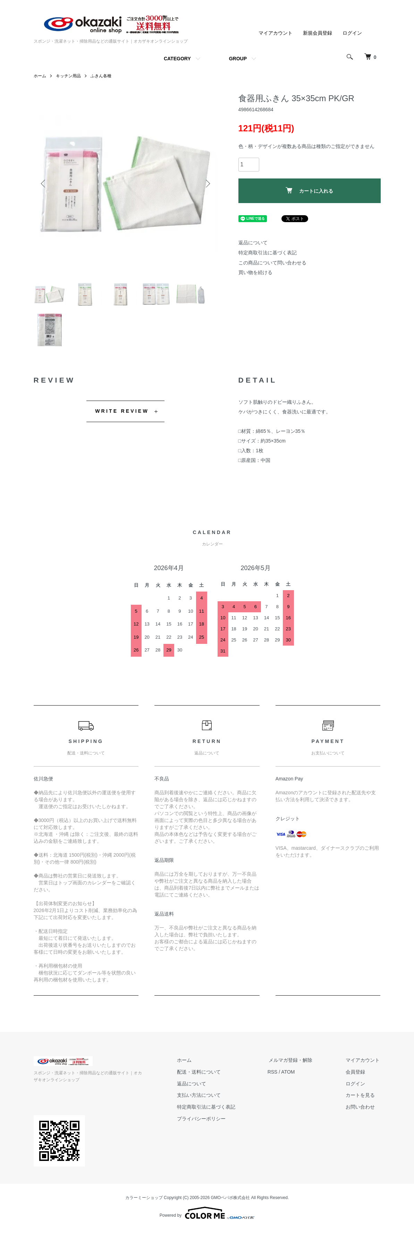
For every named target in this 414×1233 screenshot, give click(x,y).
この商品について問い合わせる (272, 262)
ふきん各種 (101, 75)
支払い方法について (204, 1099)
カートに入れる (309, 190)
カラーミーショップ (144, 1201)
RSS (277, 1075)
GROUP (238, 58)
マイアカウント (276, 33)
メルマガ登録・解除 (293, 1064)
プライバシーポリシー (206, 1122)
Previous (44, 183)
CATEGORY (177, 58)
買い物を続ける (255, 272)
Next (207, 183)
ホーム (40, 75)
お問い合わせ (361, 1110)
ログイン (352, 33)
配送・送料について (204, 1075)
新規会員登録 (317, 33)
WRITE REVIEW (122, 415)
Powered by (207, 1216)
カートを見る (361, 1099)
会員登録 (356, 1075)
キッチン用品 (68, 75)
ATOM (292, 1075)
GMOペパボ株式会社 (230, 1201)
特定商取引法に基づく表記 (267, 252)
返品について (253, 242)
